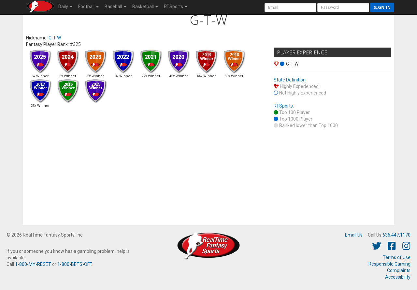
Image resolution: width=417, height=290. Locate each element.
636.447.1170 (396, 235)
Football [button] (88, 6)
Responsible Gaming (389, 264)
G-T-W (55, 37)
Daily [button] (65, 6)
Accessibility (397, 277)
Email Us (354, 235)
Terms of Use (396, 257)
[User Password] (343, 7)
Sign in (382, 7)
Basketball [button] (145, 6)
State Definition (290, 79)
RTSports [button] (175, 6)
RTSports (283, 106)
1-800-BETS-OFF (74, 264)
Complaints (398, 270)
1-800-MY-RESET (33, 264)
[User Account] (290, 7)
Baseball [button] (115, 6)
